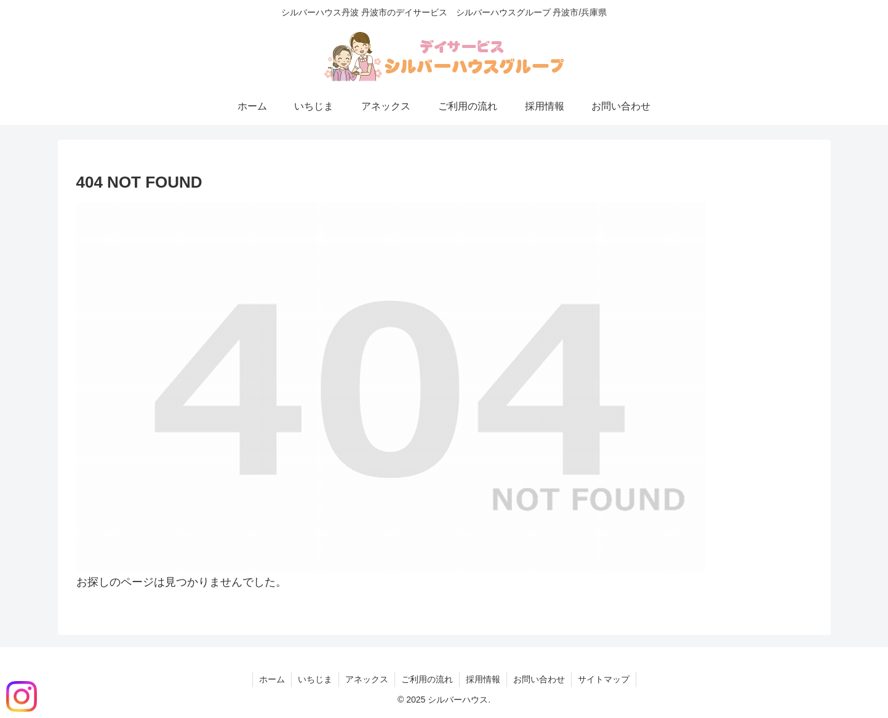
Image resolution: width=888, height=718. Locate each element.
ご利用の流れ (427, 679)
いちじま (315, 679)
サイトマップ (604, 679)
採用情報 (483, 679)
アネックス (366, 679)
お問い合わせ (539, 679)
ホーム (272, 679)
